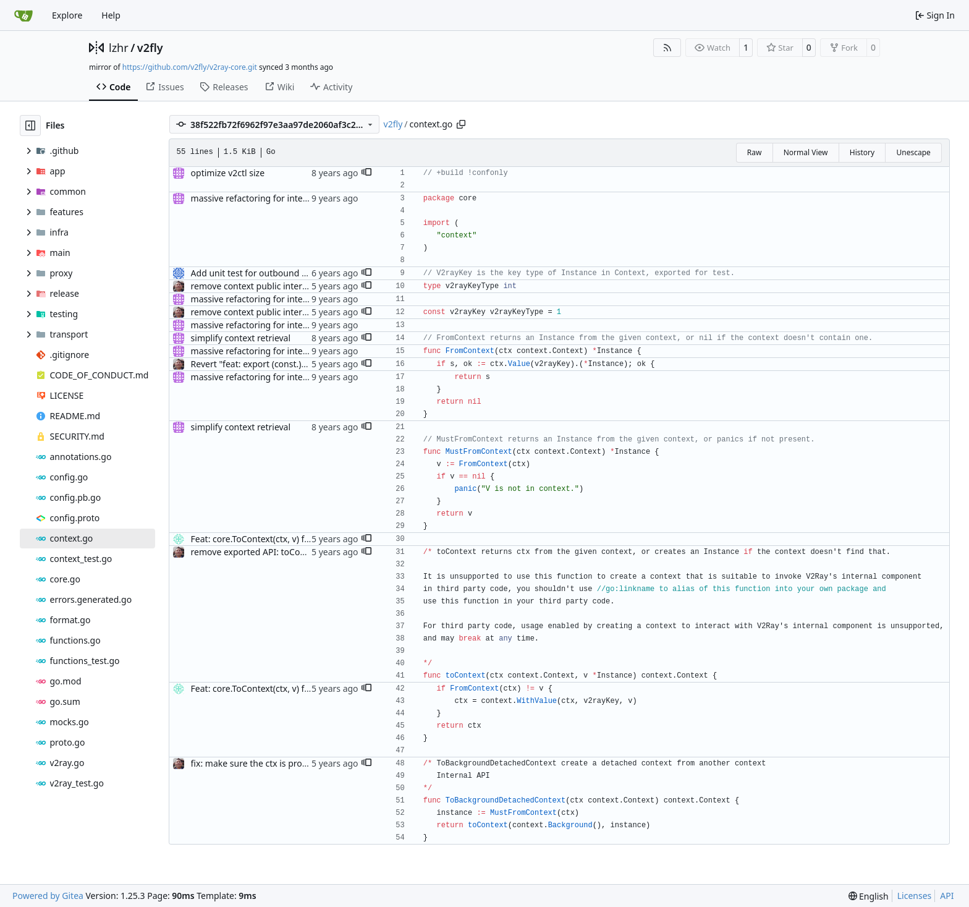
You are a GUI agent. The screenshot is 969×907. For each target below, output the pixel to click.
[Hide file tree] (30, 125)
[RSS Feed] (667, 47)
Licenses (914, 895)
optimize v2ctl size (228, 173)
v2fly (150, 47)
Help (111, 15)
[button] (366, 173)
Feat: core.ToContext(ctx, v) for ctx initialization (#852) (299, 539)
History (862, 152)
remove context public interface (255, 286)
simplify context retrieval (241, 338)
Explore (67, 15)
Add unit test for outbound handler (262, 273)
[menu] (868, 896)
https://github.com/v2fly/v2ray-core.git (189, 67)
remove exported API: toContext (256, 552)
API (947, 895)
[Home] (23, 15)
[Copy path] (461, 124)
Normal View (806, 152)
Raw (754, 152)
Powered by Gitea (47, 895)
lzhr (119, 47)
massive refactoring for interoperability (270, 198)
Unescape (913, 152)
